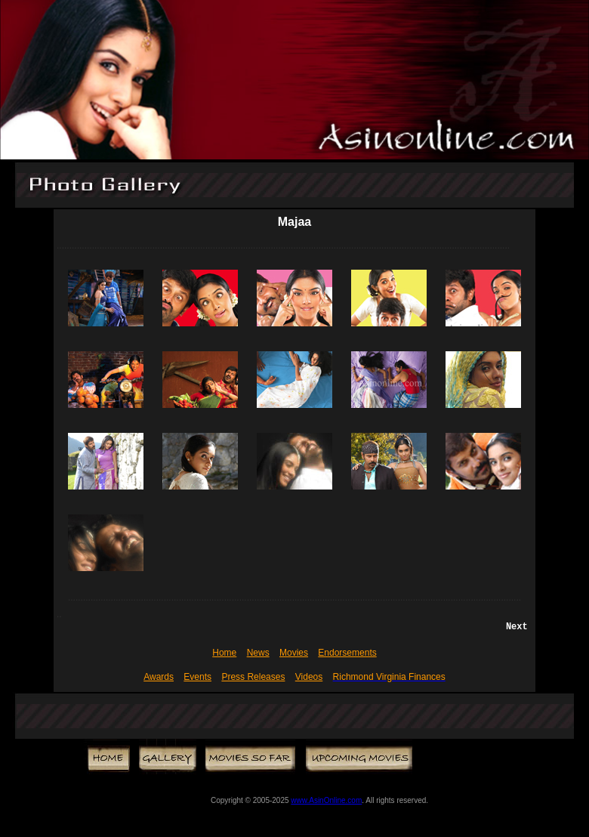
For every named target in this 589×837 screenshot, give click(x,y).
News (258, 652)
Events (197, 677)
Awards (158, 677)
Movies (293, 652)
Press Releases (253, 677)
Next (517, 627)
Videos (308, 677)
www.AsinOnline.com (326, 800)
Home (224, 652)
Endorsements (347, 652)
